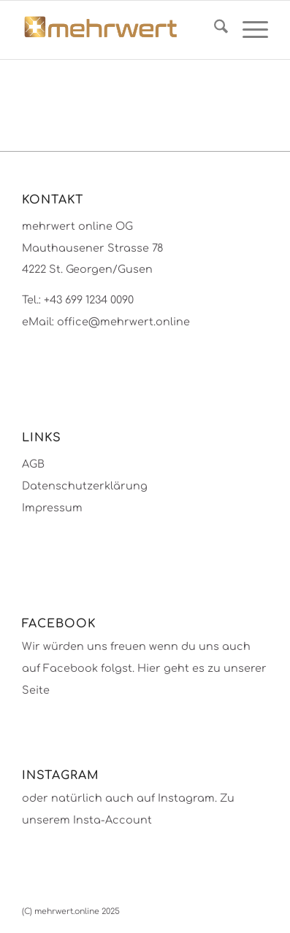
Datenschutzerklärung (85, 486)
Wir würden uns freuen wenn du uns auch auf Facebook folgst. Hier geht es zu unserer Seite (144, 667)
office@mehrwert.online (123, 322)
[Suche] (213, 30)
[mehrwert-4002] (120, 30)
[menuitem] (213, 30)
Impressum (52, 508)
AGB (33, 464)
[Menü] (248, 30)
